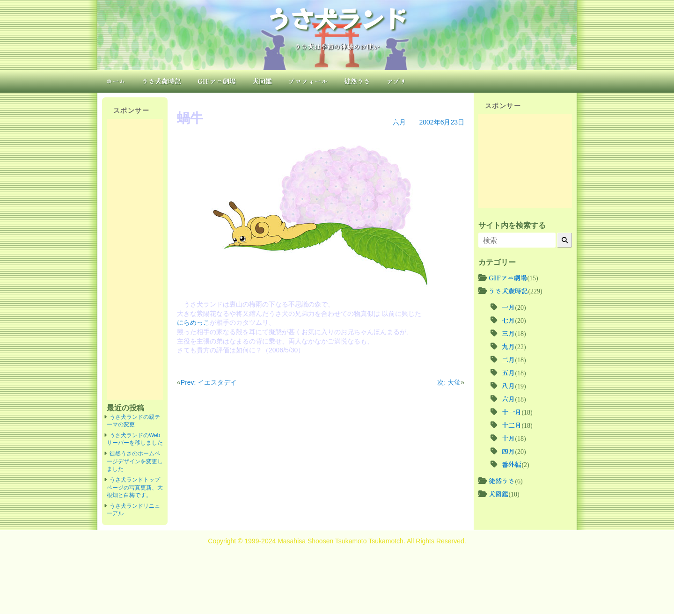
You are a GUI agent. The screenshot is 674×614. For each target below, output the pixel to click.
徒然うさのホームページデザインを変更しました (135, 461)
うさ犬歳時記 (161, 81)
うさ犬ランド (337, 18)
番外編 (511, 464)
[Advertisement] (135, 259)
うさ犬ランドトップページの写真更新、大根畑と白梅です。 (135, 487)
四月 (508, 451)
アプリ (396, 81)
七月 (508, 320)
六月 (399, 122)
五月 (508, 372)
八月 (508, 385)
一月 (508, 307)
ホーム (115, 81)
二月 (508, 359)
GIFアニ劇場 (217, 81)
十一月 (511, 412)
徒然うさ (357, 81)
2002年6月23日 (441, 122)
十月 (508, 438)
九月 (508, 346)
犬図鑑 (262, 81)
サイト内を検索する (512, 225)
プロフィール (308, 81)
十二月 (511, 425)
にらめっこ (193, 322)
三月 (508, 333)
